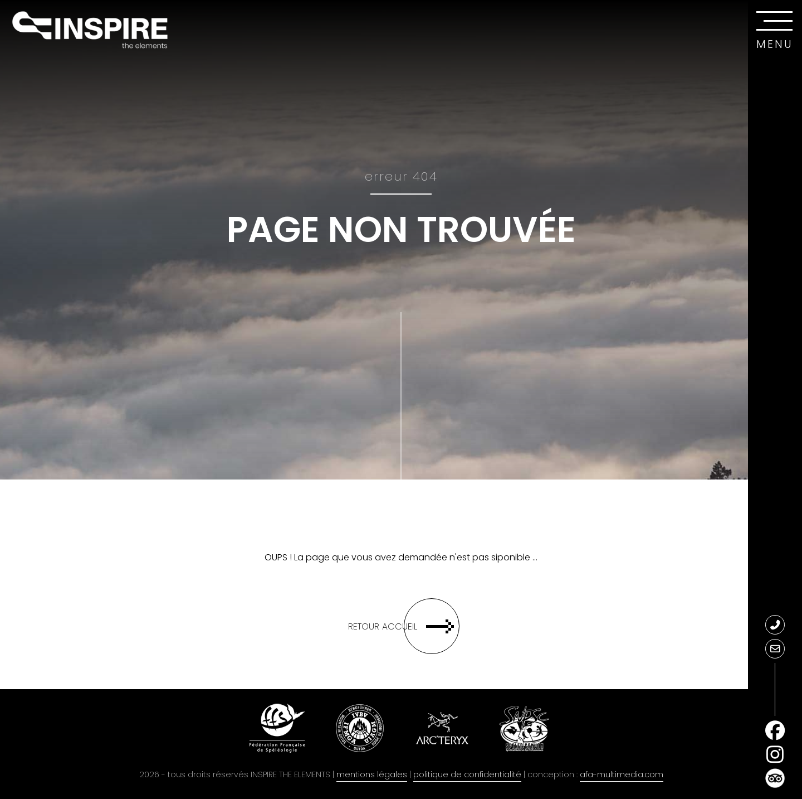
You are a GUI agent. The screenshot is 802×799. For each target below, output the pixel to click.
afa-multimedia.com (621, 774)
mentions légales (371, 774)
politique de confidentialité (467, 774)
